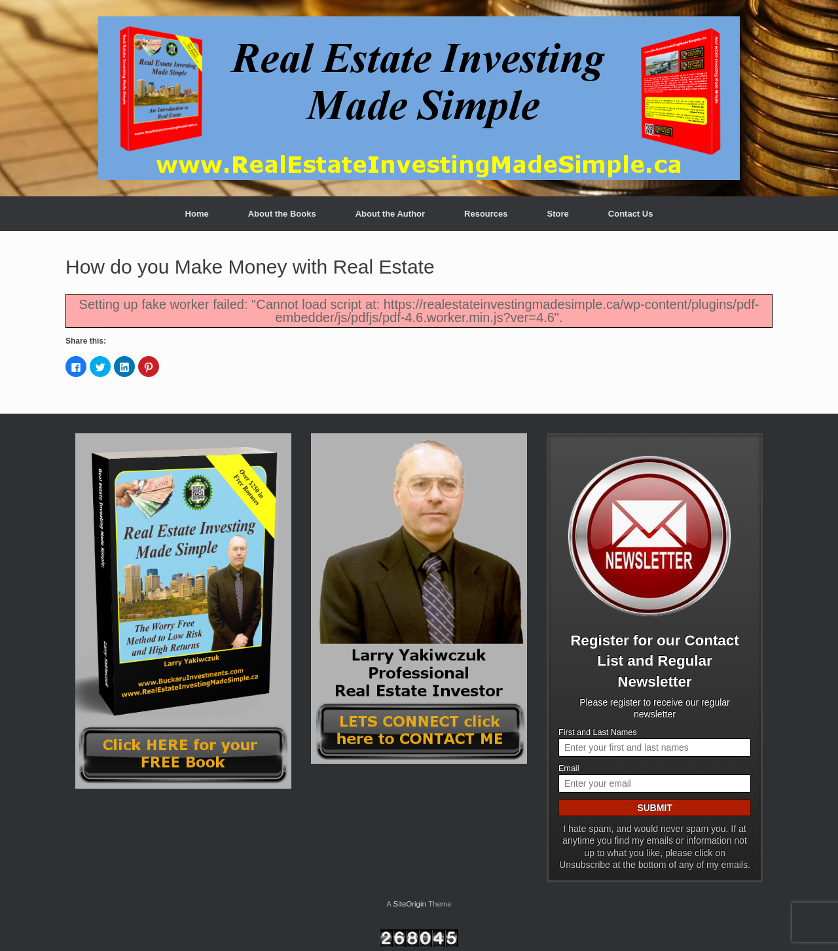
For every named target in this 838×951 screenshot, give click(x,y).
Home (197, 214)
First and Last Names (597, 732)
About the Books (282, 214)
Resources (485, 214)
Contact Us (630, 214)
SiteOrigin (409, 904)
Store (558, 214)
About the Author (390, 214)
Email (568, 768)
